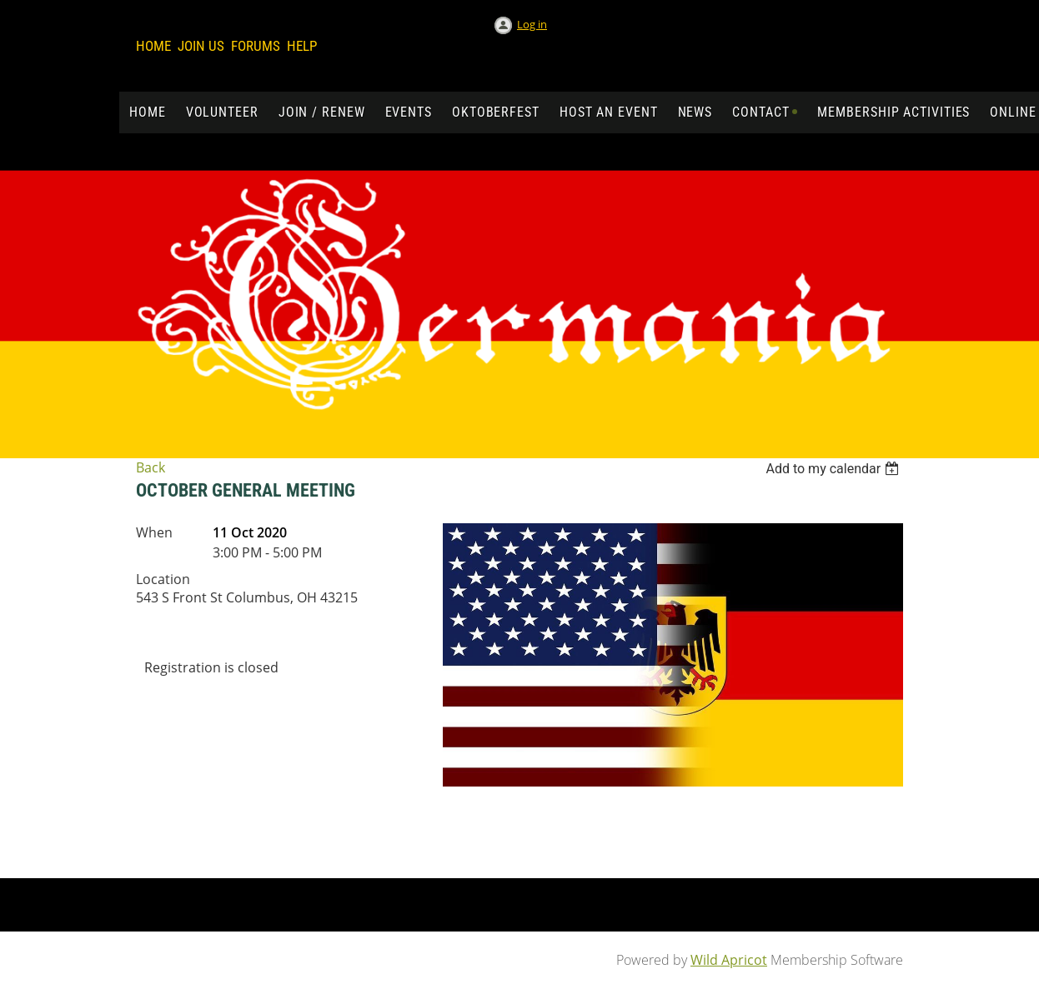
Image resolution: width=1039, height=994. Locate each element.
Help (302, 45)
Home (153, 45)
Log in (532, 24)
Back (150, 467)
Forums (255, 45)
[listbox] (834, 468)
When (154, 532)
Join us (201, 45)
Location (163, 579)
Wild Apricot (728, 960)
